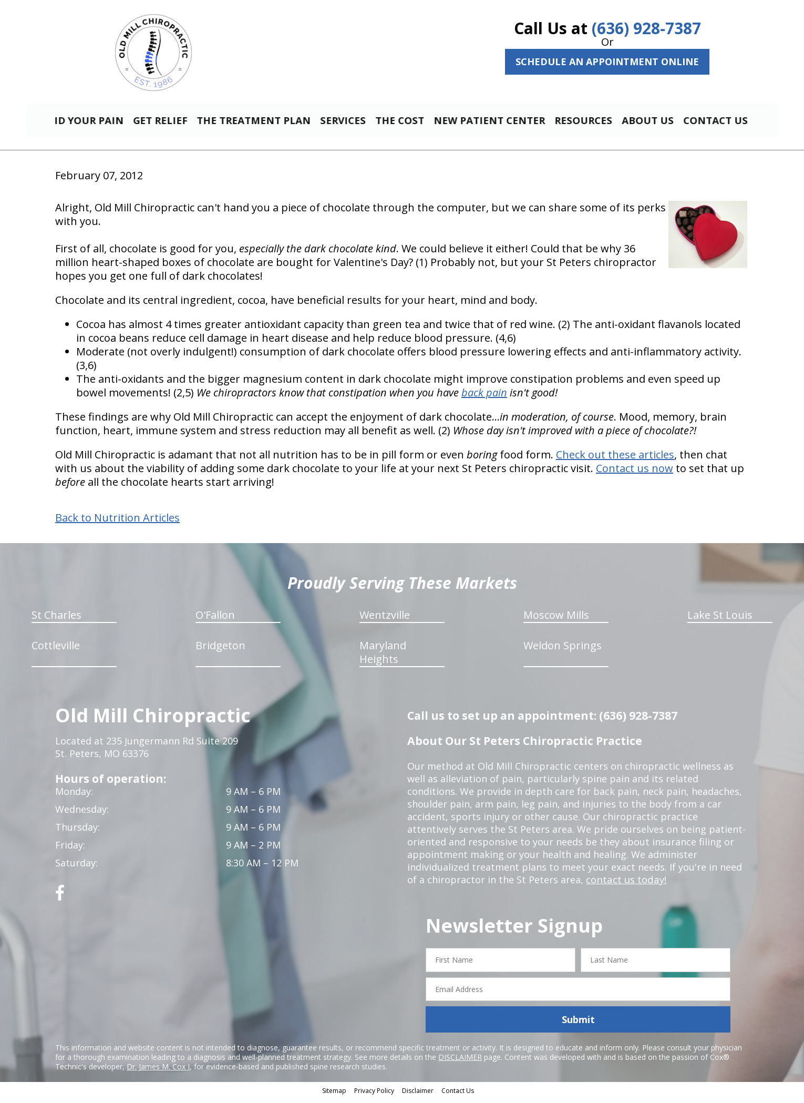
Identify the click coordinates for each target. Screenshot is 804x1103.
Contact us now (634, 473)
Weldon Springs (562, 650)
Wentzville (384, 619)
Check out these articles (615, 459)
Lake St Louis (720, 619)
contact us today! (625, 884)
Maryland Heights (382, 657)
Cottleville (56, 650)
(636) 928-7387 (646, 28)
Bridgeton (220, 650)
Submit (578, 1024)
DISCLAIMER (460, 1062)
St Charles (56, 619)
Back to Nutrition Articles (117, 522)
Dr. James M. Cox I (158, 1071)
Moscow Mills (556, 619)
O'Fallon (215, 619)
